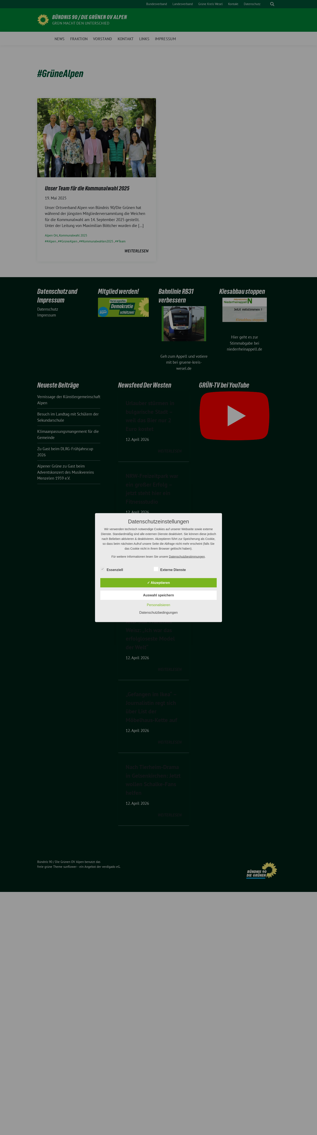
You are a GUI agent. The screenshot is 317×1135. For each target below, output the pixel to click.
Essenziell (111, 568)
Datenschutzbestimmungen (187, 556)
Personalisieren (158, 605)
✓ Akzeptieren (158, 582)
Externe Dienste (170, 568)
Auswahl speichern (158, 595)
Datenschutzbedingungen (158, 612)
